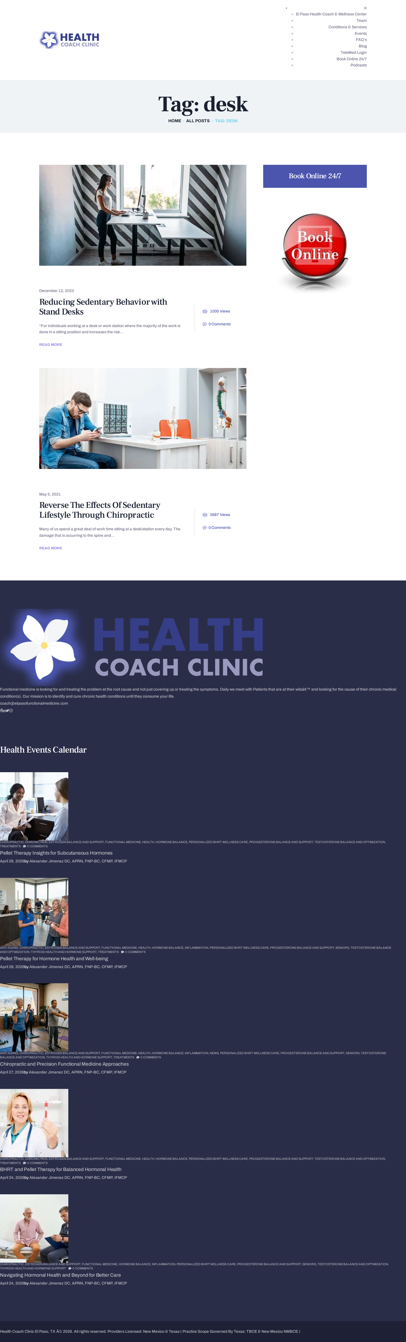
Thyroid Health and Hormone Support (33, 1268)
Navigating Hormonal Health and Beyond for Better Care (60, 1275)
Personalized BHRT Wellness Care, (219, 842)
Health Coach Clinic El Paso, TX (27, 1331)
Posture (55, 278)
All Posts (198, 121)
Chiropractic (61, 482)
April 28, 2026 (12, 861)
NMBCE (291, 1331)
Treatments (10, 846)
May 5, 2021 (50, 494)
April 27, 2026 (12, 1072)
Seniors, (343, 947)
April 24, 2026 (12, 1178)
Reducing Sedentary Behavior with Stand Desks (103, 307)
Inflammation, (197, 947)
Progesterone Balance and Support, (281, 842)
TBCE (251, 1331)
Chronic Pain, (37, 842)
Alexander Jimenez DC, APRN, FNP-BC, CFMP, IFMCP (78, 861)
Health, (149, 842)
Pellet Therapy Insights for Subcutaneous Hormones (56, 853)
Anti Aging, (10, 947)
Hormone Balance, (172, 842)
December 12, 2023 (56, 291)
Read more (50, 345)
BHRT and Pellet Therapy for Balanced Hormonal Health (61, 1169)
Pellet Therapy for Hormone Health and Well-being (54, 958)
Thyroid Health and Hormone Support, (64, 952)
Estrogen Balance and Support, (77, 842)
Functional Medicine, (123, 842)
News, (215, 1053)
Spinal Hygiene (98, 278)
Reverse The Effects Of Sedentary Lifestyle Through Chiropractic (99, 510)
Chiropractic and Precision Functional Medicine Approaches (64, 1064)
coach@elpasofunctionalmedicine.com (34, 703)
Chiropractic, (12, 842)
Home (174, 121)
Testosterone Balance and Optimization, (350, 842)
